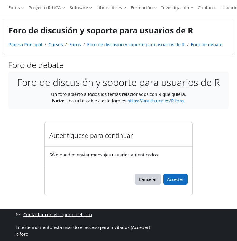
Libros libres (109, 7)
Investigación (175, 7)
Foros (14, 7)
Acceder (175, 179)
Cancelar (148, 179)
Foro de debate (207, 44)
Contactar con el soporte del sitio (53, 214)
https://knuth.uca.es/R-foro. (156, 100)
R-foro (21, 234)
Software (79, 7)
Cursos (56, 44)
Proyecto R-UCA (44, 7)
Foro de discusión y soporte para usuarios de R (136, 44)
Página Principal (25, 44)
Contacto (207, 7)
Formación (142, 7)
